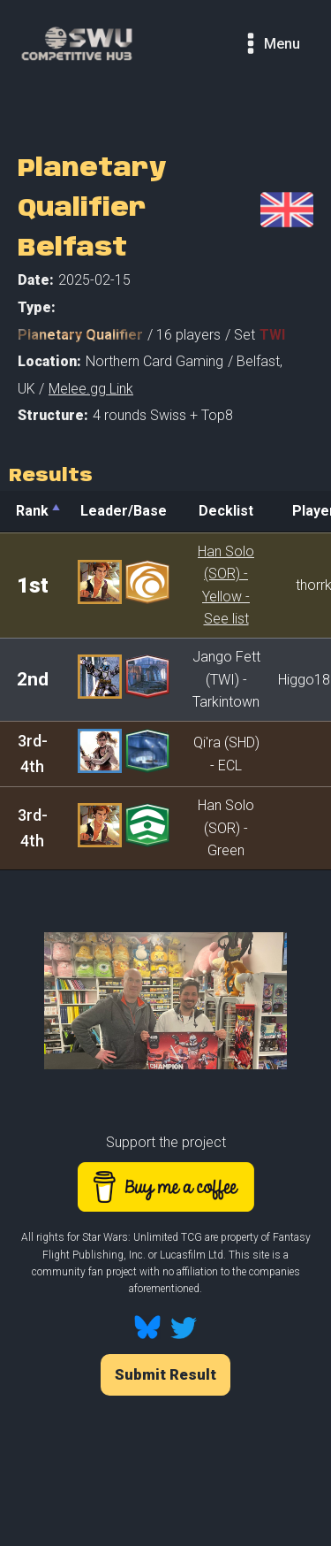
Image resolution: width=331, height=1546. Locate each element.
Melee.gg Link (91, 388)
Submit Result (165, 1374)
